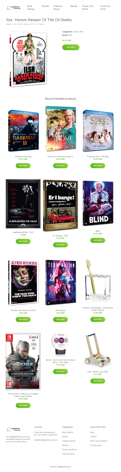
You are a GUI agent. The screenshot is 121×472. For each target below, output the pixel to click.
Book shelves (31, 8)
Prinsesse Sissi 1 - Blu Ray (97, 158)
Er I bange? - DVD (60, 237)
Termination (60, 311)
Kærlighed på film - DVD (23, 233)
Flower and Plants (87, 8)
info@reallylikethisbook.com (45, 441)
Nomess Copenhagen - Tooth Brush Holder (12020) (98, 310)
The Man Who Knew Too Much (23, 311)
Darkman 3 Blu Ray (23, 158)
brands (45, 6)
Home (8, 25)
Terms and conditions (99, 442)
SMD (81, 33)
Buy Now (71, 49)
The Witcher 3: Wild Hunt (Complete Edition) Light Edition (23, 396)
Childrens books (58, 8)
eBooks (73, 6)
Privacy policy (95, 446)
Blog (92, 433)
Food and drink (105, 8)
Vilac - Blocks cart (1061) (97, 373)
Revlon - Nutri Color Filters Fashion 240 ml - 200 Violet (60, 362)
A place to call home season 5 (60, 158)
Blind (98, 232)
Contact (93, 438)
